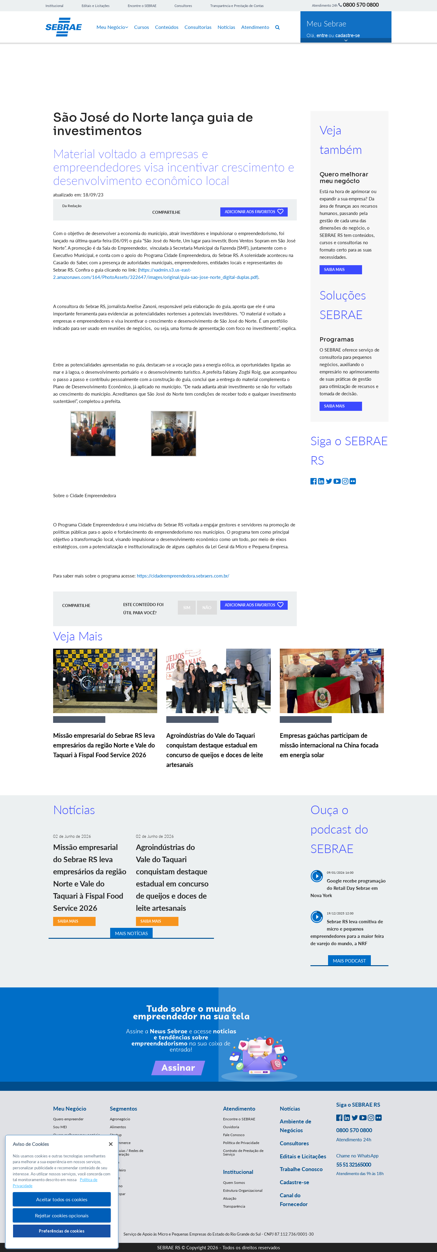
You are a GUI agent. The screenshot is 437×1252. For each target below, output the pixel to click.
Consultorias (198, 27)
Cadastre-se (294, 1182)
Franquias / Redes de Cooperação (126, 1152)
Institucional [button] (238, 1171)
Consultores (183, 6)
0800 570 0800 (361, 4)
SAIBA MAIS (334, 269)
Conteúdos (166, 27)
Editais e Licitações (96, 6)
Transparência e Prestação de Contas (237, 6)
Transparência (234, 1206)
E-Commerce (120, 1142)
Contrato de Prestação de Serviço (243, 1152)
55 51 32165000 (353, 1164)
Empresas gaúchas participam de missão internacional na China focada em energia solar (329, 745)
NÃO (207, 607)
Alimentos (118, 1127)
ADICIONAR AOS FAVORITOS (254, 211)
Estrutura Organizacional (243, 1190)
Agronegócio (120, 1119)
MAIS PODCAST (349, 960)
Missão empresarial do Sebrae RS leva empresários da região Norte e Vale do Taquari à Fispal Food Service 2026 (104, 745)
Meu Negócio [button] (69, 1108)
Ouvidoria (231, 1127)
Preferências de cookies (61, 1231)
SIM (186, 607)
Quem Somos (234, 1182)
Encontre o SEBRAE (142, 6)
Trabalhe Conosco (301, 1169)
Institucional (54, 6)
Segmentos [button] (123, 1108)
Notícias (226, 27)
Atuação (229, 1198)
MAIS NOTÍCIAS (131, 933)
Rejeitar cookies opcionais (62, 1215)
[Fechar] (110, 1144)
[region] (62, 1192)
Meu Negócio (112, 27)
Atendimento (255, 27)
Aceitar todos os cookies (61, 1199)
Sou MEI (60, 1127)
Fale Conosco (234, 1134)
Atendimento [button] (239, 1108)
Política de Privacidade (241, 1142)
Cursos (141, 27)
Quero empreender (68, 1119)
